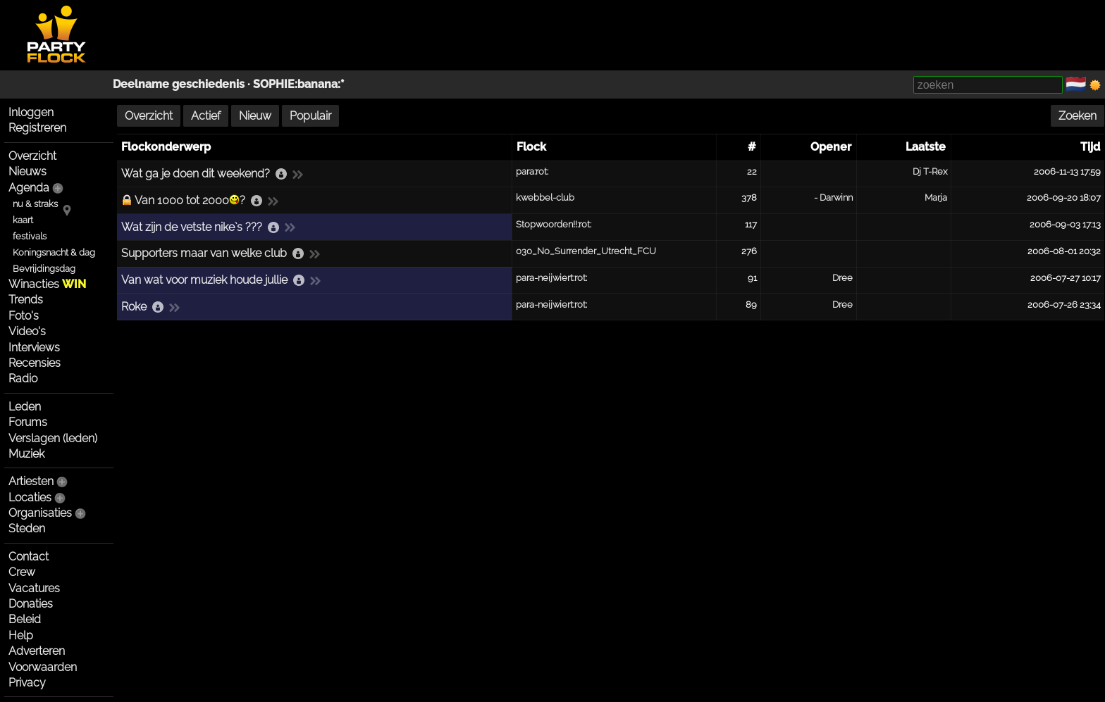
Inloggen (31, 112)
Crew (21, 572)
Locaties (29, 497)
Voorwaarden (42, 667)
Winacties (47, 284)
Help (20, 635)
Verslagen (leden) (52, 438)
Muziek (26, 453)
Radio (22, 378)
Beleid (24, 619)
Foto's (23, 315)
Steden (26, 528)
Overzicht (32, 156)
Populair (310, 116)
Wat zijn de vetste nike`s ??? (191, 227)
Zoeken (1077, 116)
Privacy (27, 682)
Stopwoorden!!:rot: (553, 224)
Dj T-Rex (930, 171)
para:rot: (532, 171)
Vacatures (34, 588)
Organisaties (40, 513)
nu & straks (35, 204)
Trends (25, 299)
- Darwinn (833, 197)
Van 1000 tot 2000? (190, 200)
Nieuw (255, 116)
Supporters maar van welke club (204, 253)
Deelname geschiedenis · (183, 84)
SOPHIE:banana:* (299, 84)
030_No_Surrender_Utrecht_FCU (586, 251)
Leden (24, 406)
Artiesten (31, 481)
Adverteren (36, 651)
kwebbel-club (545, 197)
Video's (27, 331)
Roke (134, 306)
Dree (842, 277)
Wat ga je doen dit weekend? (195, 173)
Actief (206, 116)
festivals (30, 236)
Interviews (34, 347)
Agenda (28, 187)
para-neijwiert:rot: (551, 277)
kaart (23, 220)
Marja (936, 197)
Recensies (34, 363)
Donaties (30, 603)
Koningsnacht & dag (54, 252)
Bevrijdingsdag (44, 268)
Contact (28, 556)
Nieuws (27, 171)
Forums (27, 422)
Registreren (37, 127)
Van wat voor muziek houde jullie (204, 280)
